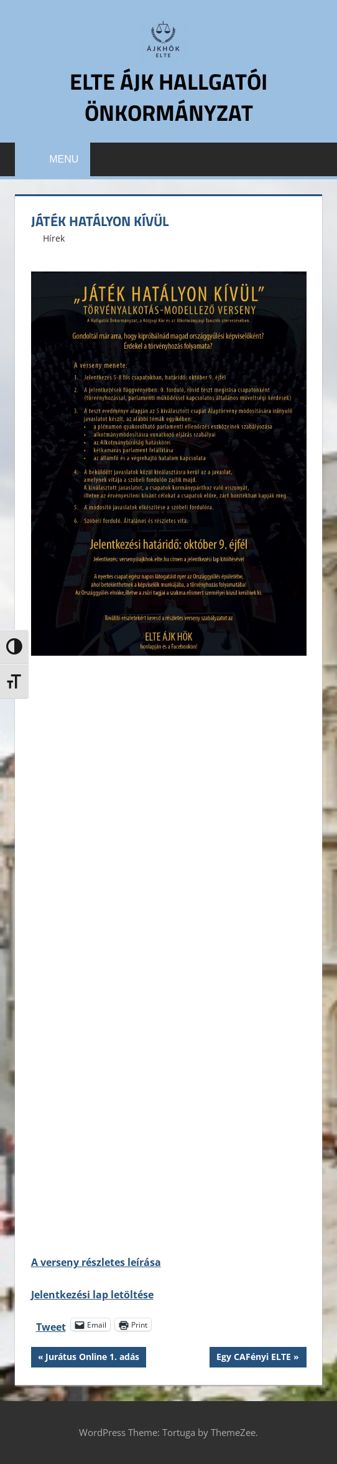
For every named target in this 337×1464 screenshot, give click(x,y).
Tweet (51, 1324)
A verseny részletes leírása (96, 1262)
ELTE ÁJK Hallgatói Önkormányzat (168, 97)
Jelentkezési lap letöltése (92, 1294)
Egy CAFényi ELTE (253, 1358)
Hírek (54, 238)
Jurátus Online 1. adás (92, 1358)
